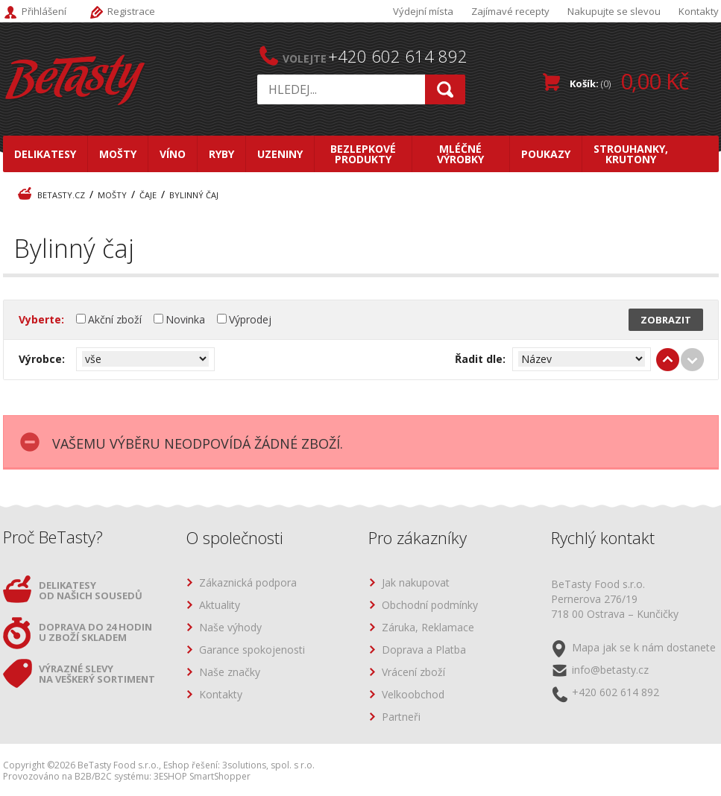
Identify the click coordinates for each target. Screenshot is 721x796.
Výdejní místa (423, 11)
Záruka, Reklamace (428, 628)
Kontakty (699, 11)
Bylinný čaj (193, 194)
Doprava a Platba (424, 650)
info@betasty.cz (610, 670)
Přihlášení (44, 11)
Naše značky (229, 672)
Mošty (112, 194)
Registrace (131, 11)
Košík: (629, 81)
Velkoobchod (413, 695)
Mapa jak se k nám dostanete (644, 647)
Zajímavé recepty (510, 11)
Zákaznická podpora (248, 583)
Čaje (148, 194)
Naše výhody (230, 628)
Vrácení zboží (413, 672)
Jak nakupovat (416, 583)
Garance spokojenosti (252, 650)
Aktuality (219, 605)
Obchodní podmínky (430, 605)
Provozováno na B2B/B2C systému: (77, 776)
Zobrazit (665, 319)
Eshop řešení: (191, 765)
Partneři (401, 717)
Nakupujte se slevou (614, 11)
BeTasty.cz (61, 194)
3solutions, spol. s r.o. (268, 765)
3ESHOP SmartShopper (202, 776)
